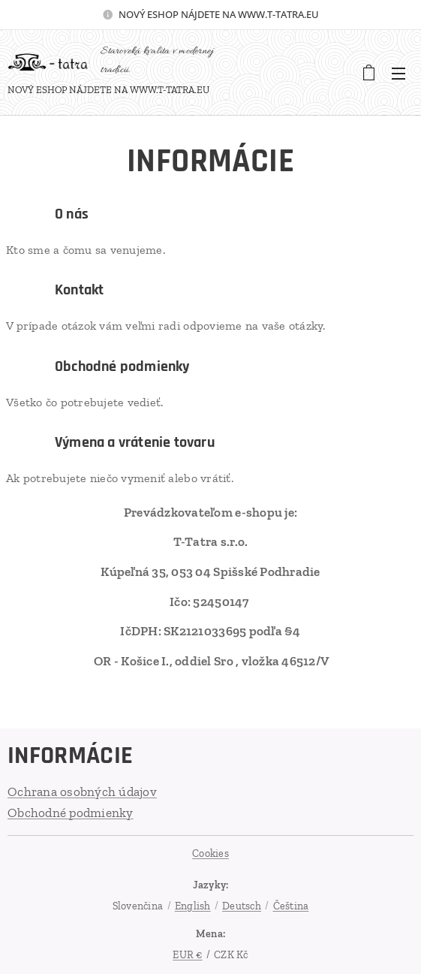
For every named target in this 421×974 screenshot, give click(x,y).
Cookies (210, 853)
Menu (398, 73)
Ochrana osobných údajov (82, 791)
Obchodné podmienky (71, 812)
